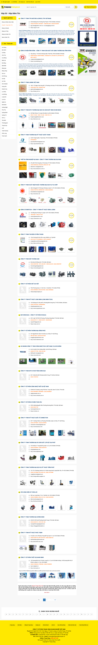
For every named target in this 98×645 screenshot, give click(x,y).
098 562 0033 (34, 335)
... (49, 599)
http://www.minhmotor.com (37, 339)
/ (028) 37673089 (49, 472)
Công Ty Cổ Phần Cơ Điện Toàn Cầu (31, 402)
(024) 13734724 (34, 377)
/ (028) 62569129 (49, 537)
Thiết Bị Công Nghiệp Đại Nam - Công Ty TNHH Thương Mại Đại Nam (41, 159)
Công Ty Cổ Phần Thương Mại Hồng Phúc (33, 330)
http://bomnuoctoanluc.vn (37, 501)
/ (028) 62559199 (42, 447)
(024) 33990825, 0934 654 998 (38, 289)
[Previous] (42, 600)
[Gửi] (76, 7)
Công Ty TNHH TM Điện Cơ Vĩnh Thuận (32, 234)
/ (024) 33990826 (49, 289)
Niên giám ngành (5, 1)
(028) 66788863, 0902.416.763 (38, 497)
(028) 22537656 (34, 304)
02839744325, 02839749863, (38, 55)
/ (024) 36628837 (48, 391)
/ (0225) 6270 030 (41, 335)
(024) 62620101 (34, 522)
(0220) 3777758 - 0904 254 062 (38, 351)
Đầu (39, 599)
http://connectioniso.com (36, 426)
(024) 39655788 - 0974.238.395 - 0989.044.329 (42, 264)
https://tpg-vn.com (35, 27)
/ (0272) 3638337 (47, 239)
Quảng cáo (22, 1)
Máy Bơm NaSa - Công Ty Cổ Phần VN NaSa (33, 315)
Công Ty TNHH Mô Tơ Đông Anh (30, 259)
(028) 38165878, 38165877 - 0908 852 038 (41, 23)
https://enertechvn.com (36, 218)
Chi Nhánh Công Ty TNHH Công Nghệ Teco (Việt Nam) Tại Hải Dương (41, 346)
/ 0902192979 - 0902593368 (45, 320)
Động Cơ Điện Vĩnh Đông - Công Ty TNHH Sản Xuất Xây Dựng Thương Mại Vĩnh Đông (46, 50)
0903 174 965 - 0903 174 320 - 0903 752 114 (41, 115)
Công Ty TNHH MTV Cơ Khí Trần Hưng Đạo (33, 371)
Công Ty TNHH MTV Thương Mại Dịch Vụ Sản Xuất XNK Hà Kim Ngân (41, 110)
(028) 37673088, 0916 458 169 (38, 472)
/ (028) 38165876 (55, 23)
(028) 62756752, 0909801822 (37, 189)
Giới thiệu (14, 1)
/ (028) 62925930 (49, 497)
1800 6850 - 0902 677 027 (37, 214)
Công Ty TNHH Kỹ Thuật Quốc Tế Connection (34, 417)
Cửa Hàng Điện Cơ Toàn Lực (29, 492)
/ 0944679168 (41, 87)
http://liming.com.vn (35, 91)
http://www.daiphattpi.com (37, 451)
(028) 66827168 (34, 87)
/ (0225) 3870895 (42, 422)
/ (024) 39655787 (57, 264)
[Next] (52, 600)
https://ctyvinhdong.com (36, 61)
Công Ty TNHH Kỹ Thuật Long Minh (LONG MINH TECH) (37, 299)
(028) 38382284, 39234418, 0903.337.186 (40, 164)
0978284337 (34, 139)
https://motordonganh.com (37, 268)
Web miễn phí (30, 1)
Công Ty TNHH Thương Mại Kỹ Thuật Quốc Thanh (35, 134)
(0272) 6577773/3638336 (37, 239)
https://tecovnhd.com (36, 355)
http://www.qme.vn (35, 568)
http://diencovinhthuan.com (37, 243)
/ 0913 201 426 (41, 522)
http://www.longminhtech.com (38, 308)
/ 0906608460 (41, 304)
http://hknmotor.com (35, 119)
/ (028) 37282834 (48, 564)
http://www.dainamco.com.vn (38, 168)
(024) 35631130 (34, 407)
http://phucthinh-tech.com (37, 541)
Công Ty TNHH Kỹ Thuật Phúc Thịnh (31, 532)
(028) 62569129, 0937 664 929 (38, 537)
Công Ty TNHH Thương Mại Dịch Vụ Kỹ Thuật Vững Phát (37, 467)
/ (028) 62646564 (49, 189)
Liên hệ (38, 1)
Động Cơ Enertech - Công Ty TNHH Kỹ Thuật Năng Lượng (38, 209)
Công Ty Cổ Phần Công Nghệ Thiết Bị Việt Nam (35, 386)
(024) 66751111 (34, 320)
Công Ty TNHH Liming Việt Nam (30, 82)
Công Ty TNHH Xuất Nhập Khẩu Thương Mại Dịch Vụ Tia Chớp (39, 185)
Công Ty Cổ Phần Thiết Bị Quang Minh (32, 557)
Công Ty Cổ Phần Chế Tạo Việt (30, 284)
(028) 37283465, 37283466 (37, 564)
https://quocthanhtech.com (37, 143)
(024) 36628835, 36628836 (37, 391)
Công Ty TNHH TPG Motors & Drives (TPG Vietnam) (36, 18)
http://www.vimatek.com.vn (37, 395)
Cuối (55, 599)
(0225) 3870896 (34, 422)
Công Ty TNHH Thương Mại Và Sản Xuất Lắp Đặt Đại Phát (38, 442)
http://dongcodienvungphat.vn (38, 476)
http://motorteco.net (35, 193)
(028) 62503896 (34, 447)
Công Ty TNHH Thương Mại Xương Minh (32, 517)
